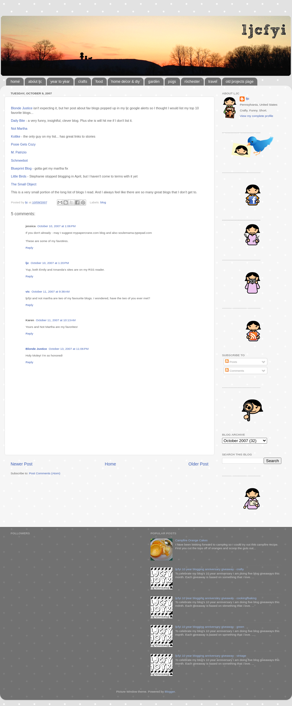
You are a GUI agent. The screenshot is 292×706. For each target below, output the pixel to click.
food (99, 81)
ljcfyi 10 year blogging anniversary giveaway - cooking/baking (215, 598)
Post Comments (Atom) (44, 473)
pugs (172, 81)
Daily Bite (18, 120)
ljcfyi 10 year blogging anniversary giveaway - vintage (210, 655)
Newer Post (22, 464)
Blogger (170, 691)
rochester (192, 81)
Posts (231, 362)
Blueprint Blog (21, 168)
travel (212, 81)
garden (153, 81)
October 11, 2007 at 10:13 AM (55, 320)
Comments (234, 370)
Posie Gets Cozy (23, 144)
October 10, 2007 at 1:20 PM (50, 263)
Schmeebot (19, 160)
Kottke (15, 136)
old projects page (239, 81)
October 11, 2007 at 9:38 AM (51, 291)
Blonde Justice (22, 108)
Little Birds (18, 176)
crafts (82, 81)
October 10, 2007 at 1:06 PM (56, 226)
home (15, 81)
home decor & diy (125, 81)
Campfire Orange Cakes (191, 540)
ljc (27, 263)
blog (103, 202)
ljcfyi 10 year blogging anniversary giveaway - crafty (209, 569)
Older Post (198, 464)
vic (28, 291)
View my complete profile (256, 116)
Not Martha (19, 128)
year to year (60, 81)
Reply (29, 247)
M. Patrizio (18, 152)
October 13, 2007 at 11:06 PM (69, 348)
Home (110, 464)
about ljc (35, 81)
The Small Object (23, 184)
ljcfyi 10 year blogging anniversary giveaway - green (209, 626)
